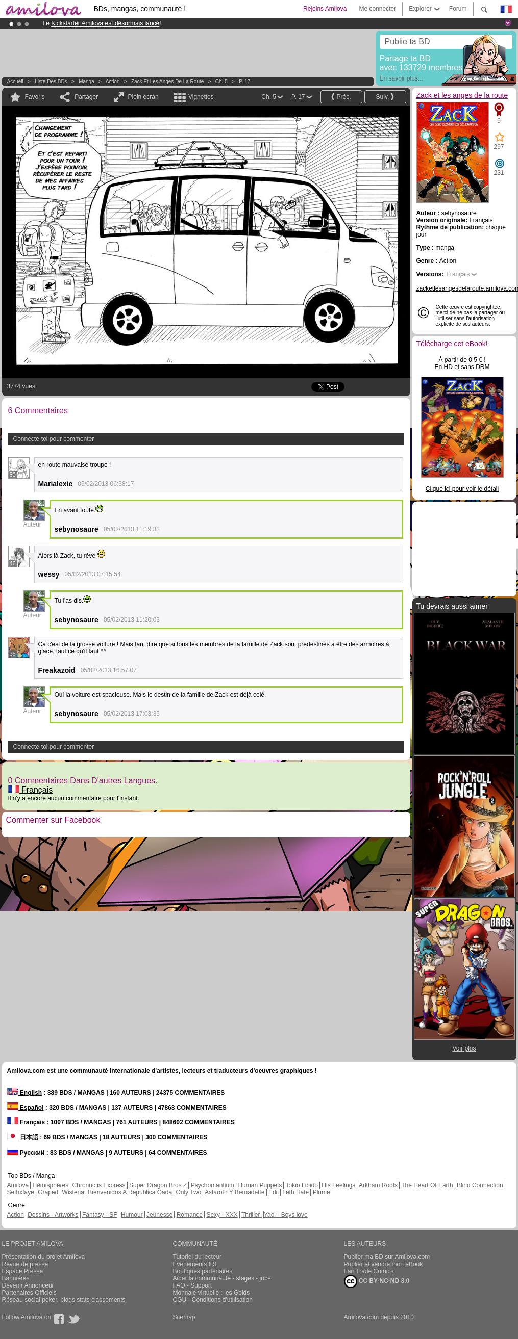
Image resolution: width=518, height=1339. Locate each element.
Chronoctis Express (99, 1185)
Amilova (18, 1185)
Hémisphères (51, 1185)
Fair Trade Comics (369, 1271)
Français (30, 789)
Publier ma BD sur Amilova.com (387, 1257)
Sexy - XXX (221, 1214)
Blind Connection (480, 1185)
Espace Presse (22, 1271)
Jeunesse (159, 1214)
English (24, 1092)
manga (86, 81)
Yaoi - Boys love (286, 1214)
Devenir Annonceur (28, 1285)
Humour (132, 1214)
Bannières (16, 1278)
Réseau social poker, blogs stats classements (64, 1299)
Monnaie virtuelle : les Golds (211, 1292)
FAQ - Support (192, 1285)
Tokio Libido (302, 1185)
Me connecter (377, 8)
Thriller (251, 1214)
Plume (321, 1192)
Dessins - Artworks (53, 1214)
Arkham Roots (378, 1185)
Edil (273, 1192)
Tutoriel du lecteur (197, 1257)
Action (113, 81)
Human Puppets (260, 1185)
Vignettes (201, 96)
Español (25, 1107)
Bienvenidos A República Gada (130, 1192)
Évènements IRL (195, 1264)
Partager (86, 96)
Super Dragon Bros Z (158, 1185)
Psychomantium (212, 1185)
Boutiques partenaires (203, 1271)
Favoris (35, 96)
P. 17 (244, 81)
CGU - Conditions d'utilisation (213, 1299)
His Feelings (338, 1185)
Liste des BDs (51, 81)
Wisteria (73, 1192)
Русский (26, 1153)
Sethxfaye (20, 1192)
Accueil (15, 81)
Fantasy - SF (99, 1214)
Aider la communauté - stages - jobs (222, 1278)
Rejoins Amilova (325, 8)
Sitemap (184, 1317)
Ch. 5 (221, 81)
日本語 (22, 1137)
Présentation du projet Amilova (43, 1257)
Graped (48, 1192)
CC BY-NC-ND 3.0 (377, 1281)
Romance (190, 1214)
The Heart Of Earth (427, 1185)
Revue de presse (25, 1264)
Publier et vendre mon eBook (383, 1264)
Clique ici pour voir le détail (462, 488)
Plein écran (143, 96)
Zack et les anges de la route (167, 81)
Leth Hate (295, 1192)
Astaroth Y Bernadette (235, 1192)
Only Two (188, 1192)
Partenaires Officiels (29, 1292)
